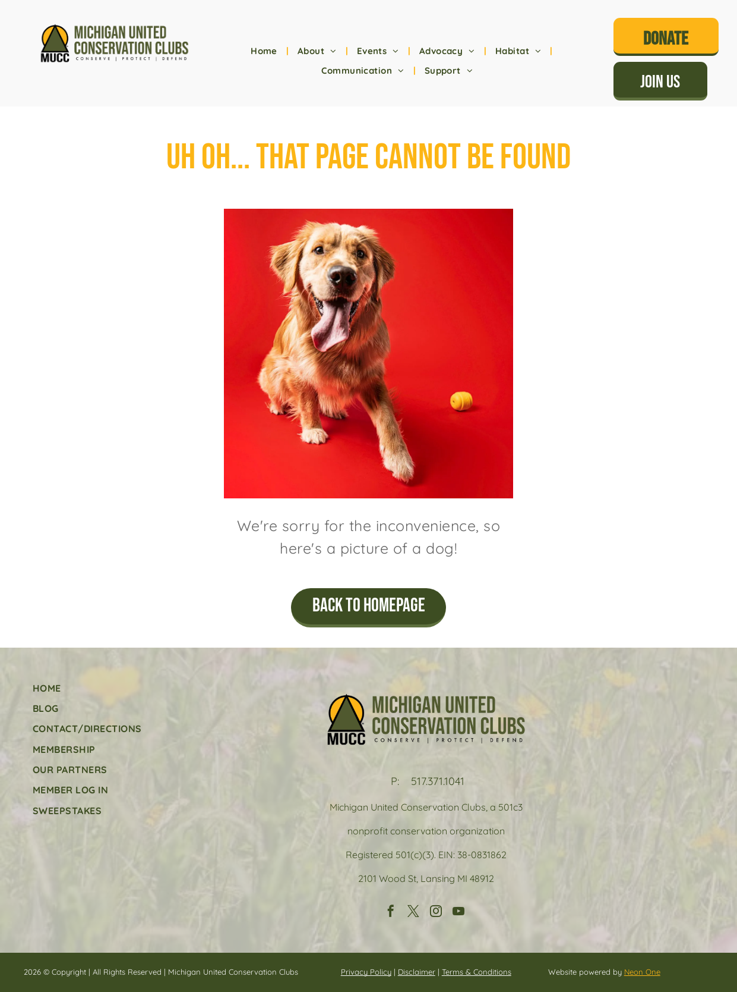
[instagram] (436, 912)
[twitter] (413, 912)
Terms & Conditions (476, 972)
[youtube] (458, 912)
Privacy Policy (366, 972)
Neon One (642, 972)
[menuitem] (265, 51)
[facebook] (391, 912)
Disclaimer (416, 972)
